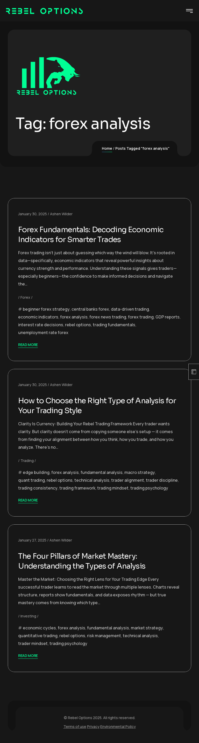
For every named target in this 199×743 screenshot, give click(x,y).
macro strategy (139, 472)
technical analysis (91, 480)
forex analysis (74, 317)
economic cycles (39, 628)
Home (107, 148)
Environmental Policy (118, 726)
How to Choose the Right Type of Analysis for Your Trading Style (96, 405)
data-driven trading (130, 309)
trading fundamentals (114, 325)
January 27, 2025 (32, 540)
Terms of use (74, 726)
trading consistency (38, 488)
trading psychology (149, 488)
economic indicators (38, 317)
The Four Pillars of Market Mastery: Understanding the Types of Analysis (86, 561)
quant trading (31, 480)
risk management (104, 635)
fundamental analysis (102, 472)
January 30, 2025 (32, 213)
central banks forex (90, 309)
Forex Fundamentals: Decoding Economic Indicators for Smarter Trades (96, 234)
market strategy (147, 628)
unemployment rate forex (43, 332)
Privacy (93, 726)
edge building (36, 472)
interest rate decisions (40, 325)
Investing (28, 616)
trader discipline (162, 480)
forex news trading (107, 317)
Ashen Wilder (61, 213)
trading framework (77, 488)
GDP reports (167, 317)
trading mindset (113, 488)
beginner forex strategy (46, 309)
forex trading (141, 317)
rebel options (78, 325)
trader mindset (33, 643)
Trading (27, 460)
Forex (25, 297)
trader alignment (127, 480)
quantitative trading (38, 635)
